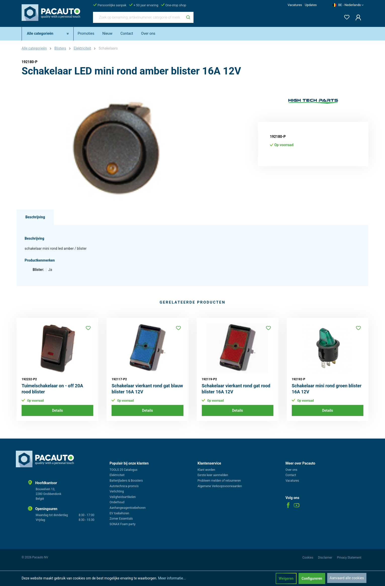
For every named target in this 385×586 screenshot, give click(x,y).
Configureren (312, 578)
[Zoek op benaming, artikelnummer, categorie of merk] (138, 17)
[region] (117, 146)
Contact (290, 475)
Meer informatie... (172, 578)
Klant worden (206, 470)
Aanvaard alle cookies (347, 578)
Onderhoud (117, 502)
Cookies (308, 557)
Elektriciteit (117, 475)
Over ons (291, 470)
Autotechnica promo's (124, 486)
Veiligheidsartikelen (123, 497)
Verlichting (117, 491)
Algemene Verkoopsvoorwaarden (220, 486)
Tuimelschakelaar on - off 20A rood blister (52, 388)
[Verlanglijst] (345, 16)
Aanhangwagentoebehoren (128, 508)
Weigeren (286, 578)
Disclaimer (325, 557)
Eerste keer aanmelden (213, 475)
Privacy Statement (349, 557)
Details (57, 410)
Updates (311, 5)
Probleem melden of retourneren (219, 480)
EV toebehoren (119, 513)
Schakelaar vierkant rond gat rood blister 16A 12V (236, 388)
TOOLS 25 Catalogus (123, 470)
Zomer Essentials (121, 518)
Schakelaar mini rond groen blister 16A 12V (327, 388)
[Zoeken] (188, 17)
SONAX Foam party (122, 524)
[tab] (35, 217)
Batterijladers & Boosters (126, 480)
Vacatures (294, 5)
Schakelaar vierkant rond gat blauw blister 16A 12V (147, 388)
